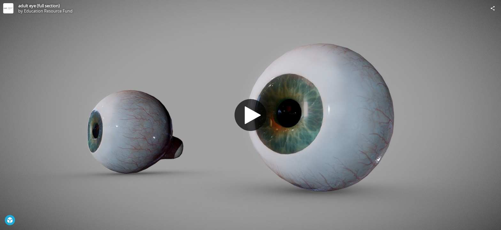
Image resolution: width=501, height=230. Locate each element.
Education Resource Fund (48, 11)
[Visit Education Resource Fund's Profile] (8, 8)
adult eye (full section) (39, 6)
